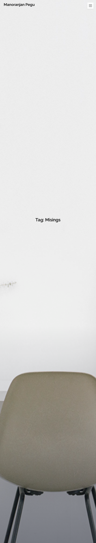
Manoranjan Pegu (19, 5)
